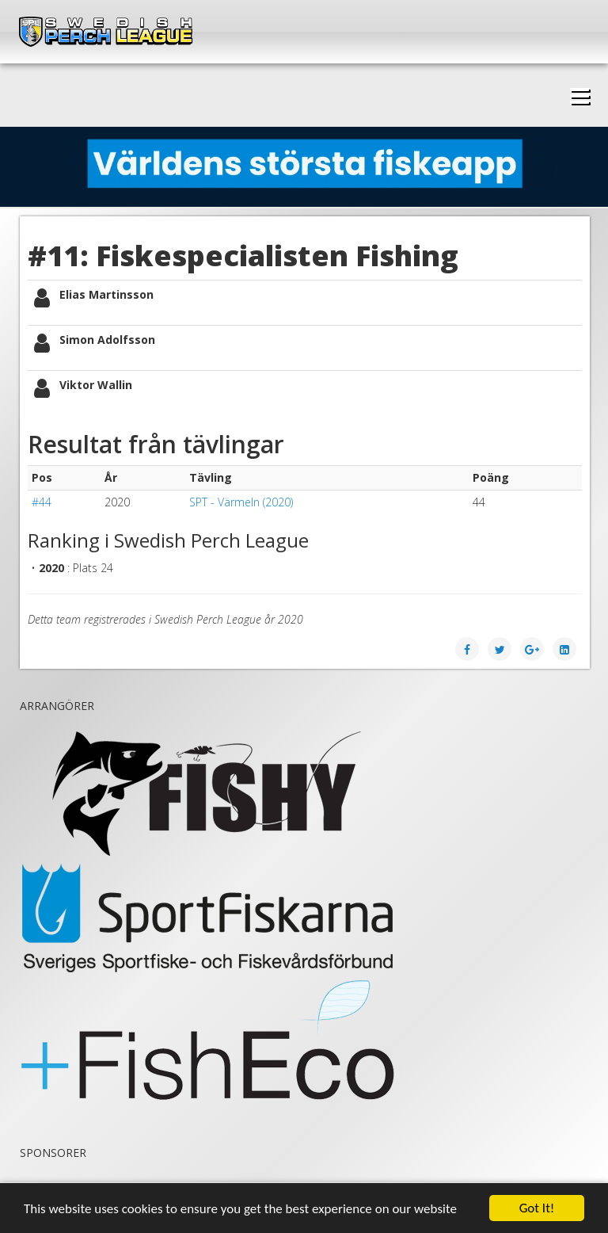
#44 (41, 502)
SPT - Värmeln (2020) (241, 502)
